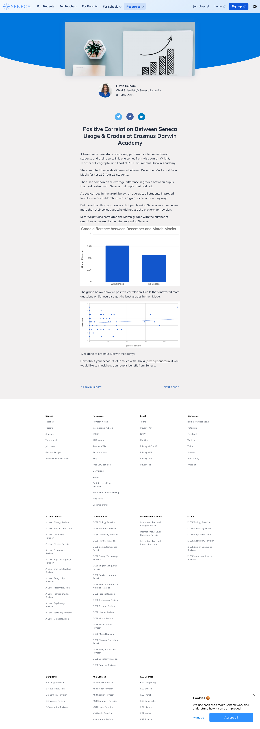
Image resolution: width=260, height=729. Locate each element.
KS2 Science (146, 719)
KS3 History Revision (103, 707)
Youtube (191, 440)
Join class (50, 446)
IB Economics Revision (57, 707)
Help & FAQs (193, 458)
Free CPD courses (102, 464)
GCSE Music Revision (103, 634)
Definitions (98, 470)
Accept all (231, 717)
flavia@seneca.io (158, 361)
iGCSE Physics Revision (199, 534)
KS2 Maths (145, 713)
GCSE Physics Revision (104, 540)
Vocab (96, 477)
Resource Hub (100, 452)
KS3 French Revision (103, 688)
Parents (49, 427)
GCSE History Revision (104, 612)
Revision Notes (100, 421)
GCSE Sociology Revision (105, 658)
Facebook (192, 434)
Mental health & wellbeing (106, 492)
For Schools (110, 6)
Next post (172, 387)
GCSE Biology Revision (104, 522)
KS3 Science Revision (103, 719)
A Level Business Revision (59, 528)
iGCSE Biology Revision (199, 522)
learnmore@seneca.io (198, 421)
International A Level (103, 427)
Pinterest (191, 452)
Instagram (192, 427)
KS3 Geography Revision (105, 701)
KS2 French (145, 694)
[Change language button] (255, 6)
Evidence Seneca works (57, 458)
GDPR (143, 434)
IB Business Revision (56, 701)
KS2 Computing (148, 682)
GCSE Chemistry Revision (105, 534)
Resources (133, 6)
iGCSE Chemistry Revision (200, 528)
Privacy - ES (146, 452)
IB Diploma (98, 440)
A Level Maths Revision (57, 618)
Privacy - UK (146, 427)
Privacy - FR (146, 458)
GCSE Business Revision (105, 528)
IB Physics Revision (55, 688)
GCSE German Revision (104, 606)
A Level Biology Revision (58, 522)
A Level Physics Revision (58, 544)
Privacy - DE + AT (148, 446)
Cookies (144, 440)
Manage (198, 717)
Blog (95, 458)
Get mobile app (53, 452)
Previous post (90, 387)
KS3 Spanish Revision (103, 694)
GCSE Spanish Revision (104, 665)
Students (50, 434)
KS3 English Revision (103, 682)
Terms (143, 421)
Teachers (50, 421)
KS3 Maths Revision (102, 713)
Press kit (191, 464)
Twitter (190, 446)
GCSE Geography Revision (106, 600)
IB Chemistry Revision (56, 694)
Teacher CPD (99, 446)
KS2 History (146, 707)
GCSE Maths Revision (103, 618)
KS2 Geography (148, 701)
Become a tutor (100, 504)
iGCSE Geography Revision (200, 540)
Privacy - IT (145, 464)
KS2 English (146, 688)
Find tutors (98, 498)
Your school (51, 440)
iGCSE (96, 434)
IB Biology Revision (55, 682)
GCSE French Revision (104, 593)
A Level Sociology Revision (59, 612)
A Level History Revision (58, 587)
